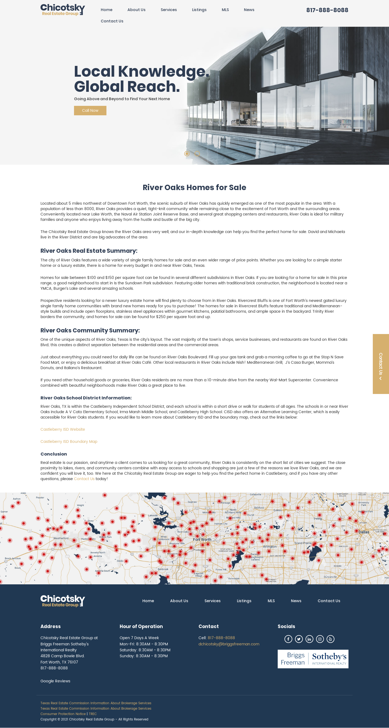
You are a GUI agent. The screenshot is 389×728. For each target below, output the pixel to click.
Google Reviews (55, 681)
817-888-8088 (327, 10)
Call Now (90, 110)
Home (106, 9)
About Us (137, 9)
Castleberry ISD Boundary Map (69, 442)
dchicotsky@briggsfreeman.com (229, 644)
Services (169, 9)
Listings (199, 9)
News (249, 9)
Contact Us (112, 21)
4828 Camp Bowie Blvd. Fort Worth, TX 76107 (63, 659)
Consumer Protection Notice (63, 714)
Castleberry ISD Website (63, 429)
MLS (225, 9)
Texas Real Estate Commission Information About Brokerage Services (96, 703)
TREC (93, 714)
